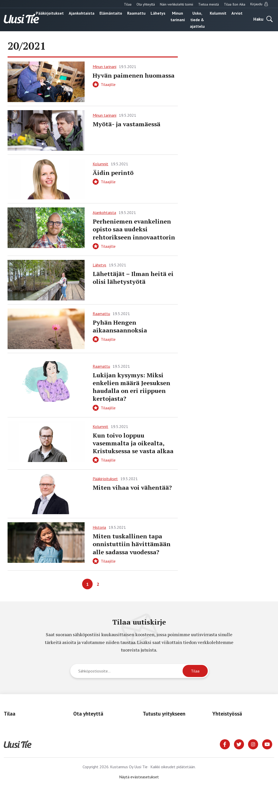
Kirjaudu (259, 4)
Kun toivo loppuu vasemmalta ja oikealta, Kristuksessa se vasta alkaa (133, 443)
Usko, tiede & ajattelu (197, 20)
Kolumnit (218, 13)
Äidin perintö (113, 173)
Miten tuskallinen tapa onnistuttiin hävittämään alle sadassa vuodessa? (131, 544)
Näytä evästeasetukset (139, 776)
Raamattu (136, 13)
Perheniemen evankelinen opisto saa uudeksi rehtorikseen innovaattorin (134, 229)
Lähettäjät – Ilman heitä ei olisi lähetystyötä (133, 278)
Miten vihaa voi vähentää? (132, 487)
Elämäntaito (110, 13)
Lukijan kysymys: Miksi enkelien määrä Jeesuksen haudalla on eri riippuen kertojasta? (131, 387)
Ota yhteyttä (145, 4)
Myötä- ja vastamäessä (126, 124)
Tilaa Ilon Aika (234, 4)
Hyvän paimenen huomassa (134, 75)
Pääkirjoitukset (50, 13)
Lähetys (158, 13)
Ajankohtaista (81, 13)
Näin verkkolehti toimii (176, 4)
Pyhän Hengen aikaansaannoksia (120, 326)
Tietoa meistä (208, 4)
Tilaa (127, 4)
